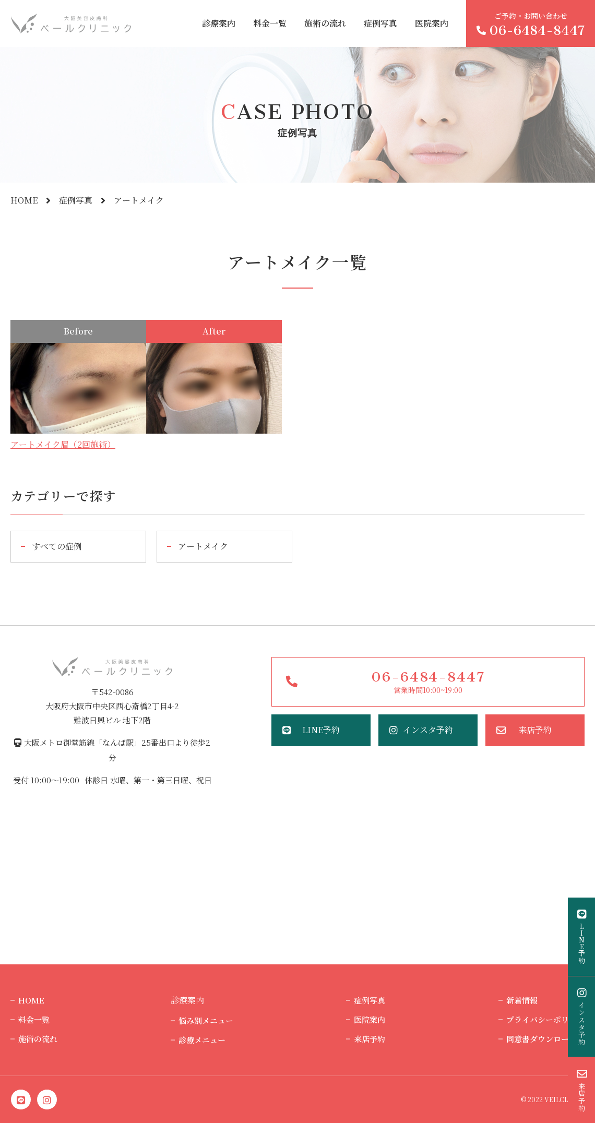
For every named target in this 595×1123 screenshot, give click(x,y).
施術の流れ (325, 23)
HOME (24, 200)
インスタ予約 (428, 730)
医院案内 (431, 23)
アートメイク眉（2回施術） (62, 444)
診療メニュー (201, 1039)
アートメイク (203, 546)
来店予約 (535, 730)
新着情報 (522, 1000)
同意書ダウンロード (541, 1038)
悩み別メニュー (205, 1020)
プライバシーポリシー (545, 1019)
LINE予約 (321, 730)
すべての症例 (57, 546)
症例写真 (380, 23)
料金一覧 (270, 23)
